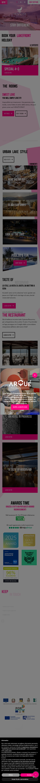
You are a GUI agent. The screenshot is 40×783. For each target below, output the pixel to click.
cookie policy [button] (8, 750)
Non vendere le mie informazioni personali (23, 761)
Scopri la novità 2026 (20, 407)
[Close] (34, 375)
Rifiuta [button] (11, 775)
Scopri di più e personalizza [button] (20, 779)
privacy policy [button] (32, 767)
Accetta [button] (29, 775)
